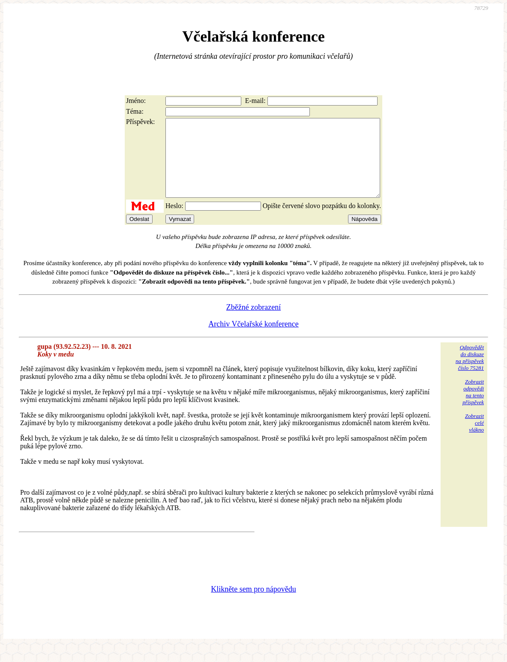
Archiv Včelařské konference (253, 339)
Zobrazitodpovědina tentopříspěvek (473, 407)
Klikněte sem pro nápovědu (253, 604)
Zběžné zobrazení (253, 322)
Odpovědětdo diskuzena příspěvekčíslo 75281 (470, 373)
